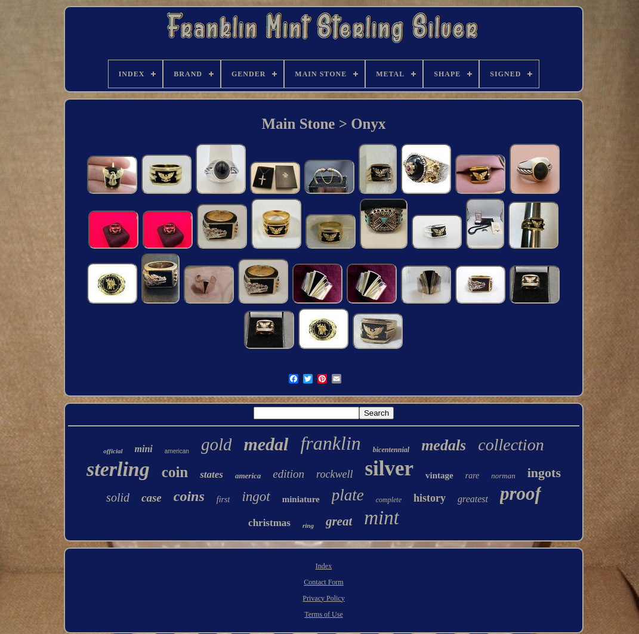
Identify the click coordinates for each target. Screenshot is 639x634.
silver (389, 468)
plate (348, 495)
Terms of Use (323, 614)
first (223, 499)
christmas (269, 522)
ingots (544, 472)
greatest (473, 499)
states (211, 474)
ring (308, 525)
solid (117, 497)
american (177, 451)
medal (265, 444)
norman (503, 475)
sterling (118, 469)
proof (520, 493)
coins (189, 496)
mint (381, 517)
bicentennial (391, 450)
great (339, 521)
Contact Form (323, 582)
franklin (330, 443)
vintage (439, 475)
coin (175, 472)
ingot (256, 496)
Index (324, 566)
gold (216, 444)
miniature (301, 499)
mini (144, 449)
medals (443, 445)
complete (389, 500)
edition (288, 474)
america (248, 475)
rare (472, 475)
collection (511, 444)
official (112, 450)
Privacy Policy (323, 598)
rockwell (334, 474)
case (151, 497)
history (429, 498)
